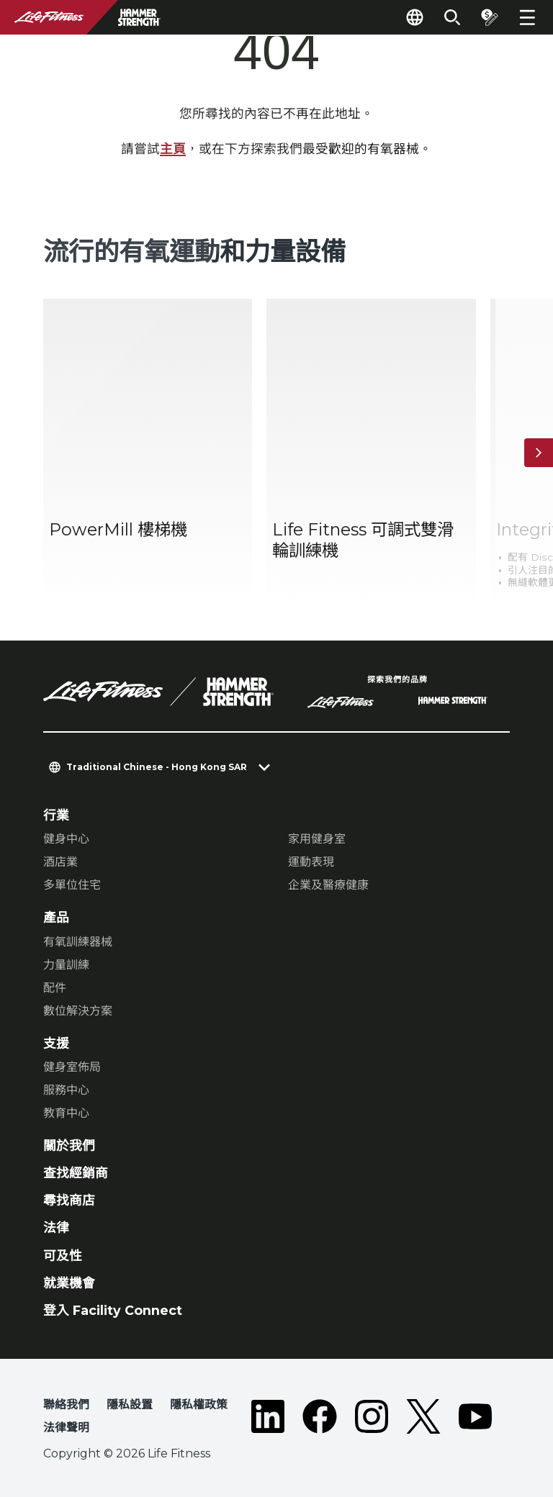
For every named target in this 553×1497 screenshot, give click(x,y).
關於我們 (69, 1145)
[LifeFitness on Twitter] (423, 1419)
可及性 (62, 1255)
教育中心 (66, 1113)
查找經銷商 (75, 1172)
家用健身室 (317, 839)
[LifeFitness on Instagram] (371, 1419)
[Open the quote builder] (489, 17)
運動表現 (311, 862)
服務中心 (66, 1090)
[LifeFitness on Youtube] (475, 1419)
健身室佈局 (72, 1067)
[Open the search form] (452, 17)
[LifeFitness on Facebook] (319, 1419)
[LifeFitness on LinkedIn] (268, 1419)
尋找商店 (69, 1200)
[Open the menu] (527, 17)
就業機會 (69, 1282)
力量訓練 (66, 965)
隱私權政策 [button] (199, 1404)
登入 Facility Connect (112, 1310)
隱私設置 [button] (130, 1404)
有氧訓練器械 (77, 942)
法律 (56, 1227)
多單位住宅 (72, 885)
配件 (54, 988)
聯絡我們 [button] (66, 1404)
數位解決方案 (77, 1011)
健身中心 (66, 839)
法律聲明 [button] (66, 1427)
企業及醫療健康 (328, 885)
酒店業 (60, 862)
